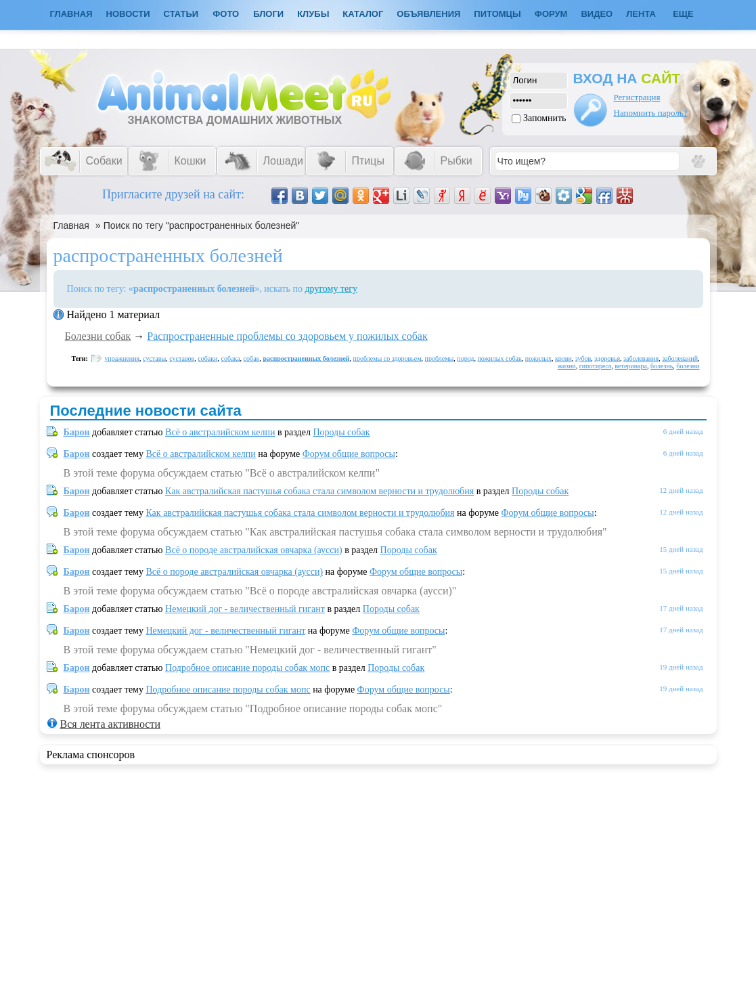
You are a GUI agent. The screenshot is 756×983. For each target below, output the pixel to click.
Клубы (313, 14)
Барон (77, 432)
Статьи (181, 14)
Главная (71, 225)
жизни (567, 366)
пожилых (538, 358)
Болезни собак (98, 336)
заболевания (641, 358)
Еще (683, 14)
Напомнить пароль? (651, 113)
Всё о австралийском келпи (220, 432)
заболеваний (680, 358)
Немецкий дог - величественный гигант (245, 609)
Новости (128, 14)
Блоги (268, 14)
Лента (641, 14)
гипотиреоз (595, 366)
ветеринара (631, 366)
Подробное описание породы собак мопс (247, 668)
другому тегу (331, 289)
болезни (687, 366)
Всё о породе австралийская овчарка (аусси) (253, 550)
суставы (154, 358)
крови (563, 358)
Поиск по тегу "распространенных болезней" (201, 225)
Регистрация (637, 97)
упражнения (121, 358)
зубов (583, 358)
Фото (226, 14)
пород (465, 358)
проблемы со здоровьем (387, 358)
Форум (551, 14)
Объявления (428, 14)
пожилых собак (499, 358)
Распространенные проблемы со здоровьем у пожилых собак (287, 336)
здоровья (607, 358)
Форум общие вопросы (349, 454)
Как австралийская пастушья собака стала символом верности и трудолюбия (319, 491)
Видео (597, 14)
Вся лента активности (110, 724)
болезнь (661, 366)
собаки (207, 358)
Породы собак (341, 432)
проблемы (439, 358)
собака (230, 358)
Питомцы (497, 14)
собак (252, 358)
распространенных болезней (306, 358)
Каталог (362, 14)
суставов (181, 358)
